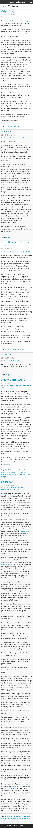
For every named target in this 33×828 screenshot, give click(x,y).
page (6, 560)
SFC (13, 379)
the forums (26, 784)
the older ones (24, 531)
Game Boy (16, 472)
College (7, 126)
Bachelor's (7, 131)
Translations (24, 474)
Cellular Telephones (11, 470)
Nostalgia (21, 350)
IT (7, 819)
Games (11, 385)
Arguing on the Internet (12, 816)
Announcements (14, 360)
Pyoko (12, 804)
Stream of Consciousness (17, 17)
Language (14, 350)
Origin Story (7, 11)
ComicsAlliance (9, 788)
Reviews (4, 474)
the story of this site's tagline (21, 21)
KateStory (11, 819)
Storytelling (15, 474)
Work (28, 17)
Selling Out (7, 481)
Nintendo (24, 472)
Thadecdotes (15, 126)
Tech (2, 388)
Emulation (9, 472)
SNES (9, 474)
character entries (6, 564)
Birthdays (6, 354)
